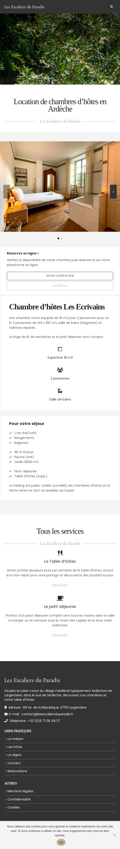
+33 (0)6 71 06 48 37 (44, 721)
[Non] (114, 835)
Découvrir (60, 585)
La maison (15, 739)
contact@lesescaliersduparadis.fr (47, 714)
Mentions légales (20, 791)
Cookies (14, 807)
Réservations (17, 771)
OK (61, 842)
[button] (111, 6)
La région (15, 755)
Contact (14, 763)
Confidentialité (19, 799)
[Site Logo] (24, 6)
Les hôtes (15, 747)
